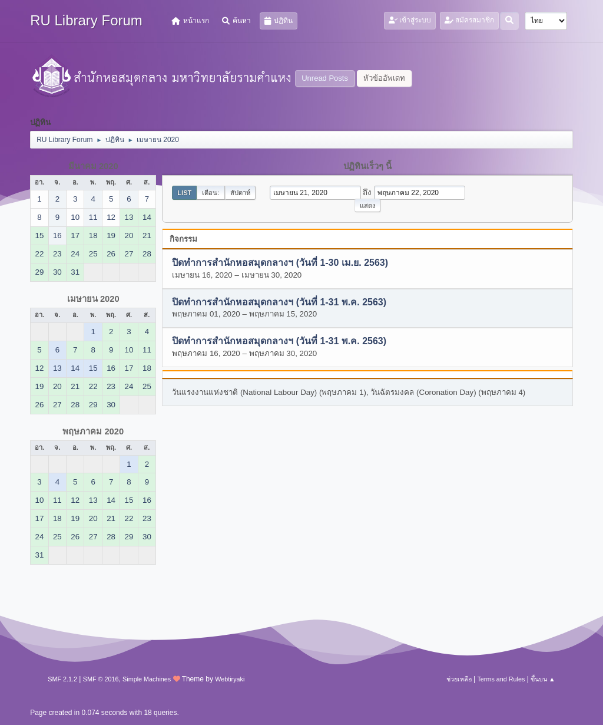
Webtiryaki (229, 679)
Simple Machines (146, 679)
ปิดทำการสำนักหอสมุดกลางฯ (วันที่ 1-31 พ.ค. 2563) (279, 302)
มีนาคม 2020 (93, 166)
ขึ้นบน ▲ (543, 679)
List (184, 192)
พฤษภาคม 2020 (93, 431)
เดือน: (210, 192)
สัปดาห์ (240, 192)
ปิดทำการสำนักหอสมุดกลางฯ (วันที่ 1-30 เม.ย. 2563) (280, 263)
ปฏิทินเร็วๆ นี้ (367, 166)
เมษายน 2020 (93, 299)
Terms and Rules (501, 679)
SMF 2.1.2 (62, 679)
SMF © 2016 (101, 679)
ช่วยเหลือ (459, 679)
